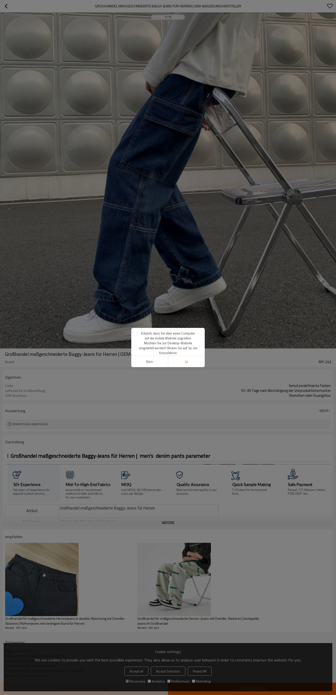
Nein (149, 316)
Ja (186, 316)
